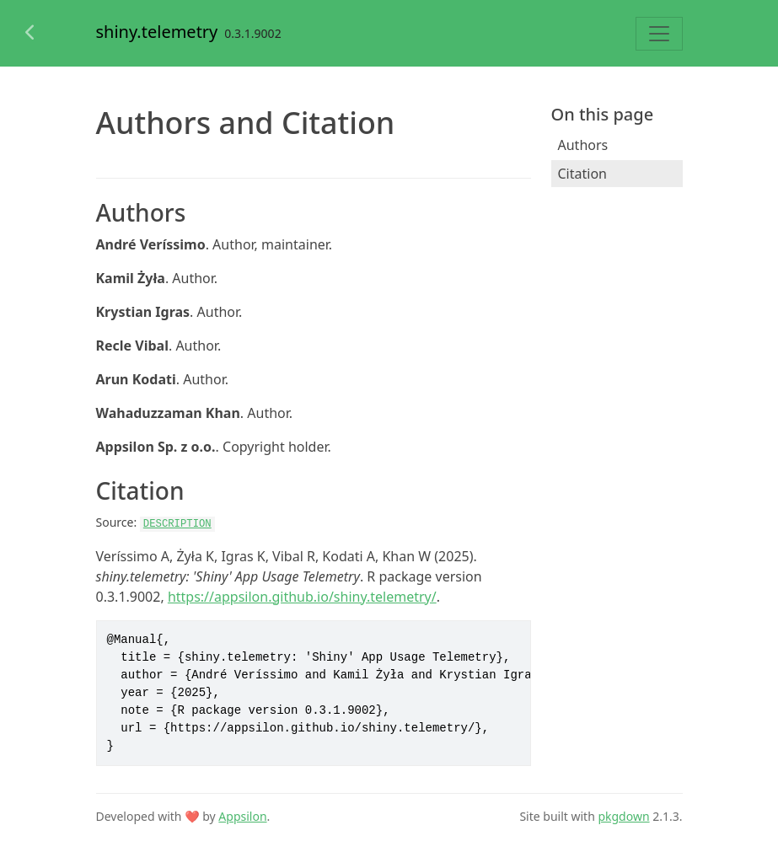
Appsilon (242, 816)
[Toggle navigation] (659, 34)
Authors (583, 145)
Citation (582, 173)
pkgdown (623, 816)
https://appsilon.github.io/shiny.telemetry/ (302, 596)
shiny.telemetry (157, 31)
